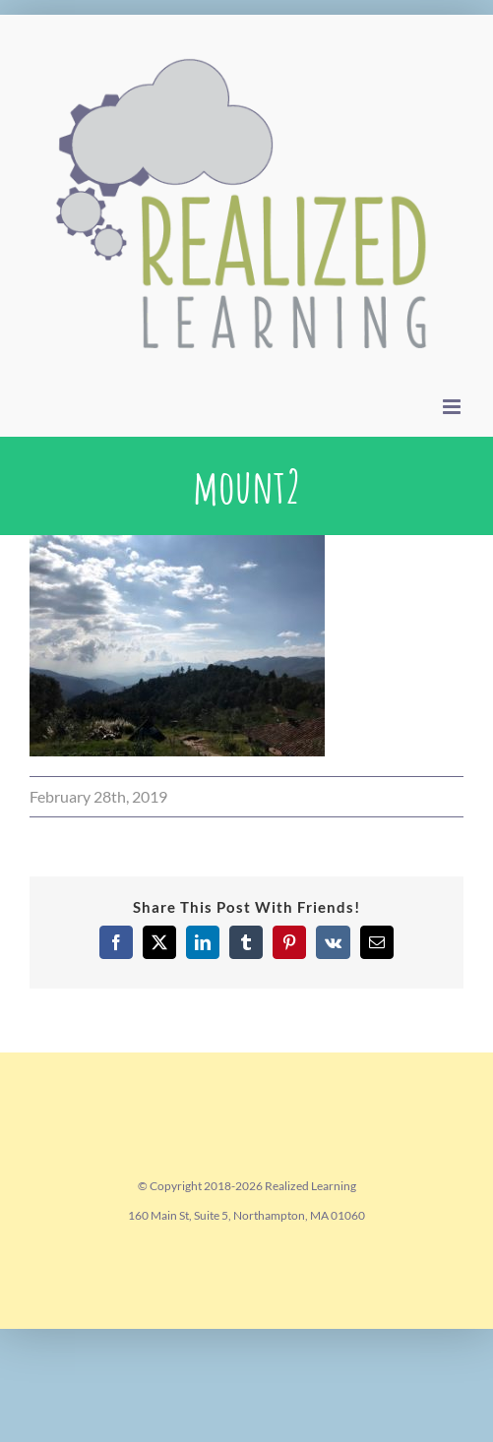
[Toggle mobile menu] (453, 406)
